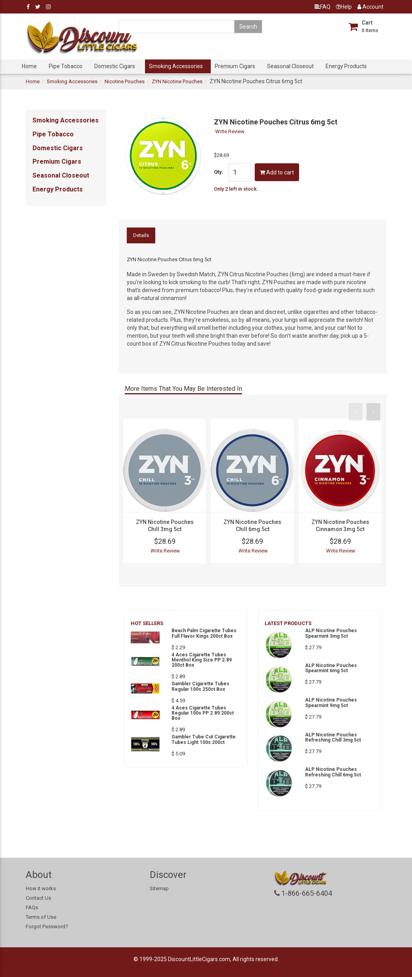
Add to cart (277, 172)
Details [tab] (141, 235)
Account (370, 7)
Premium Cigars (235, 66)
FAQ (322, 7)
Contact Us (38, 898)
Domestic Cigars (114, 66)
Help (344, 7)
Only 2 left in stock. (236, 189)
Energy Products (346, 66)
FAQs (32, 907)
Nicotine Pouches (125, 81)
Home (29, 66)
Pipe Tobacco (65, 66)
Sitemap (159, 888)
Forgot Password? (47, 926)
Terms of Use (41, 917)
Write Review (229, 131)
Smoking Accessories (176, 66)
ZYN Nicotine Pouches (177, 81)
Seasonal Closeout (290, 66)
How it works (41, 888)
